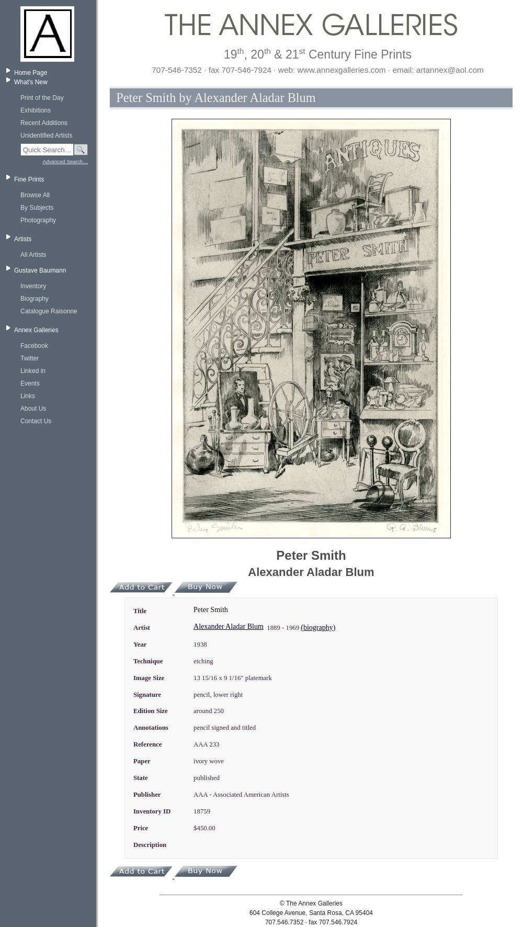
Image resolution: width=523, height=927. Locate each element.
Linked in (33, 371)
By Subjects (36, 207)
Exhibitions (35, 110)
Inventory (33, 286)
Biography (34, 298)
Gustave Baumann (40, 270)
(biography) (318, 627)
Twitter (29, 358)
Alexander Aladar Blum (229, 626)
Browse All (35, 195)
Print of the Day (42, 97)
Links (27, 396)
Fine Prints (29, 179)
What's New (31, 82)
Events (30, 383)
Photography (38, 220)
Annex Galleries (36, 330)
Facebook (34, 345)
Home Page (30, 72)
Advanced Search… (65, 161)
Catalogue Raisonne (48, 311)
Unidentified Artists (46, 135)
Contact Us (35, 421)
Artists (22, 239)
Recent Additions (43, 123)
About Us (33, 408)
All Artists (33, 254)
